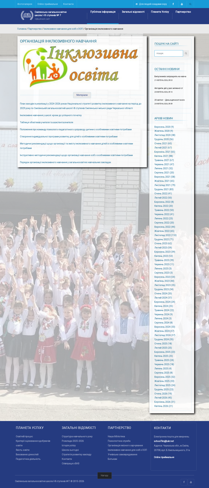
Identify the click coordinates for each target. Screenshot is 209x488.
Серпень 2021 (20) (164, 172)
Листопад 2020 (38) (164, 135)
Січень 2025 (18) (163, 343)
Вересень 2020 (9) (164, 126)
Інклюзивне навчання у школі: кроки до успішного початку (51, 115)
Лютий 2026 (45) (163, 397)
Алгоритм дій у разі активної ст (168, 88)
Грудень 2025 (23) (163, 389)
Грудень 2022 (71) (163, 239)
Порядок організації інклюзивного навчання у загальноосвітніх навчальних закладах (65, 162)
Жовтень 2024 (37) (164, 331)
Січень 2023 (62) (163, 243)
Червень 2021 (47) (164, 164)
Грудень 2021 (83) (163, 189)
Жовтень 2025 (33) (164, 381)
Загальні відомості (133, 11)
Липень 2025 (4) (163, 368)
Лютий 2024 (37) (163, 297)
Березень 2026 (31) (164, 402)
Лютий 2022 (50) (163, 197)
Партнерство (183, 11)
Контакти (67, 459)
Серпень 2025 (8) (163, 372)
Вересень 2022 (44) (164, 227)
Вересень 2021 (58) (164, 176)
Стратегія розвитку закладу (76, 454)
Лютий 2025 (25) (163, 347)
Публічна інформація (102, 11)
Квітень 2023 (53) (163, 256)
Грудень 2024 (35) (163, 339)
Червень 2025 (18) (164, 364)
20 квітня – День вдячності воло (169, 100)
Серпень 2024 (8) (163, 322)
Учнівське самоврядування (122, 454)
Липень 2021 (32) (163, 168)
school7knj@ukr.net (164, 441)
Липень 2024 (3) (163, 318)
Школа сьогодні (70, 450)
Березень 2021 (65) (164, 152)
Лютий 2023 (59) (163, 247)
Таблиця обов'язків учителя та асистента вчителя (46, 122)
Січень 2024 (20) (163, 293)
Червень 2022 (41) (164, 214)
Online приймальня (164, 457)
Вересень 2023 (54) (164, 276)
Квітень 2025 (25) (163, 356)
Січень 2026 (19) (163, 393)
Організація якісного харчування (125, 445)
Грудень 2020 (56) (163, 139)
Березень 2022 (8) (164, 201)
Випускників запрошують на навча (170, 76)
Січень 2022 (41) (163, 193)
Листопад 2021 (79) (164, 185)
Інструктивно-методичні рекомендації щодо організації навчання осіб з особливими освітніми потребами (76, 155)
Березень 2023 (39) (164, 252)
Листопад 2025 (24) (164, 385)
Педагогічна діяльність (28, 459)
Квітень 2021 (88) (163, 156)
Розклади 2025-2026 (73, 441)
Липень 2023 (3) (163, 268)
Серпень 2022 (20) (164, 222)
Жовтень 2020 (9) (163, 131)
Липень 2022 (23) (163, 218)
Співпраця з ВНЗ (70, 463)
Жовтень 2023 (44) (164, 281)
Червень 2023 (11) (164, 264)
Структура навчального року (77, 436)
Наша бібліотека (116, 436)
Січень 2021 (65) (163, 143)
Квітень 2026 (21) (163, 406)
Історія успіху (69, 445)
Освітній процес (24, 436)
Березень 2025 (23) (164, 352)
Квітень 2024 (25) (163, 306)
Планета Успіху (160, 11)
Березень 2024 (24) (164, 302)
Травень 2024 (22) (164, 310)
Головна (21, 29)
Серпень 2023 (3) (163, 272)
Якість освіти (22, 450)
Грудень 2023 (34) (163, 289)
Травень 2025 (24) (164, 360)
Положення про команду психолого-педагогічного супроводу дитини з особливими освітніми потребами (76, 129)
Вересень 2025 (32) (164, 377)
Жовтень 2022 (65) (164, 231)
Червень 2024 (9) (163, 314)
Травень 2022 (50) (164, 210)
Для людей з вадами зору (151, 4)
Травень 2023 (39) (164, 260)
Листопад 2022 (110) (165, 235)
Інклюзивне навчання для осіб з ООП (63, 29)
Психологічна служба (119, 441)
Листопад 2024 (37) (164, 335)
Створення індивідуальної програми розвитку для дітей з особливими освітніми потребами (68, 136)
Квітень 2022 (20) (163, 206)
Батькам (112, 459)
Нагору (104, 475)
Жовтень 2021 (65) (164, 181)
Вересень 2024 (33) (164, 327)
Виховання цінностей (27, 454)
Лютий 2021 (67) (163, 147)
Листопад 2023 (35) (164, 285)
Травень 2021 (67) (164, 160)
